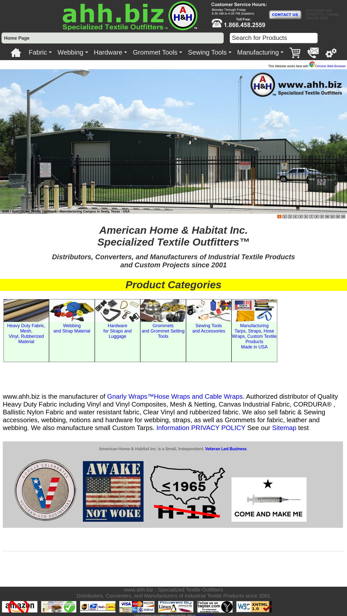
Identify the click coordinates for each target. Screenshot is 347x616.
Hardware (108, 52)
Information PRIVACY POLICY (200, 428)
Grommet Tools (155, 52)
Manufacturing (258, 52)
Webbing (70, 52)
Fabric (38, 52)
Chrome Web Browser (327, 66)
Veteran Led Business (225, 448)
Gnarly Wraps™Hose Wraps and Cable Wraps (175, 396)
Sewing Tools (207, 52)
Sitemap (284, 428)
